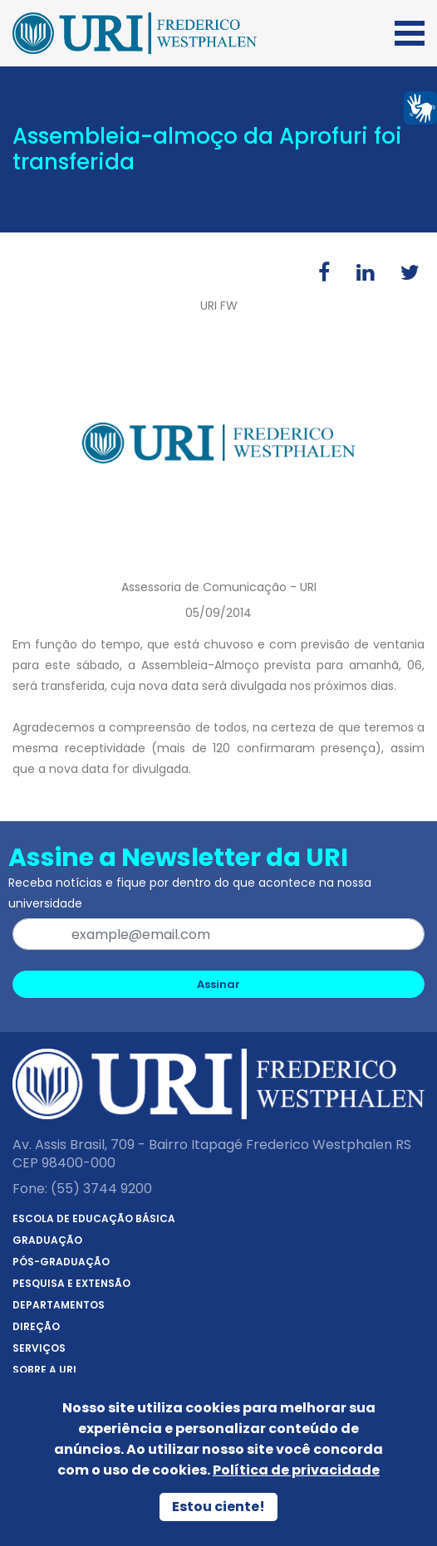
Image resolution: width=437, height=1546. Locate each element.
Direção (36, 1326)
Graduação (47, 1240)
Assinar (218, 984)
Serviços (39, 1348)
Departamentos (58, 1305)
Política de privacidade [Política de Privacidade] (296, 1470)
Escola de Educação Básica (93, 1218)
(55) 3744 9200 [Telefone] (101, 1188)
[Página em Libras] (420, 106)
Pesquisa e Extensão (71, 1283)
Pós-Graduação (61, 1262)
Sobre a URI (44, 1370)
